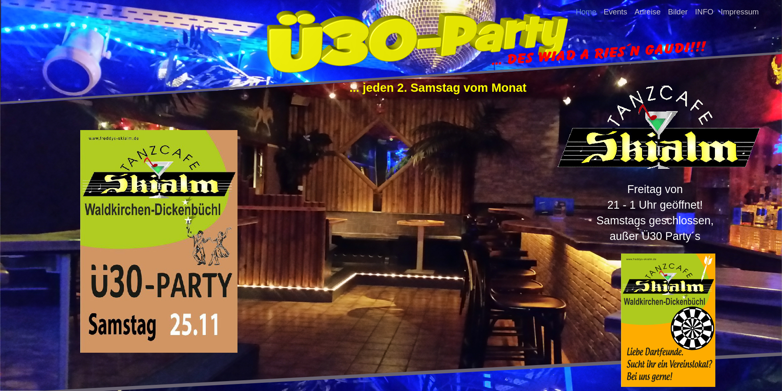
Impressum (740, 11)
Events (615, 11)
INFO (704, 11)
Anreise (648, 11)
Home (586, 11)
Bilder (678, 11)
